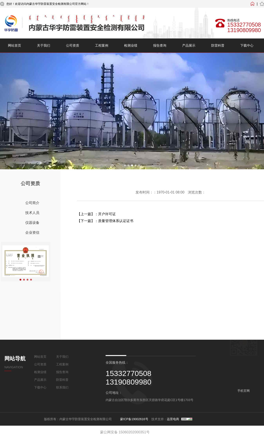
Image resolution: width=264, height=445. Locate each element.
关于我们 (43, 45)
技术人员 (32, 213)
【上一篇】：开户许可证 (96, 214)
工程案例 (101, 45)
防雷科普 (217, 45)
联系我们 (62, 387)
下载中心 (246, 45)
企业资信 (32, 232)
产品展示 (188, 45)
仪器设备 (32, 222)
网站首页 (14, 45)
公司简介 (32, 203)
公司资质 (72, 45)
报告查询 (159, 45)
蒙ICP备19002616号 (134, 419)
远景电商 (173, 419)
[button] (125, 165)
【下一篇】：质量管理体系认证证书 (105, 221)
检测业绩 (130, 45)
